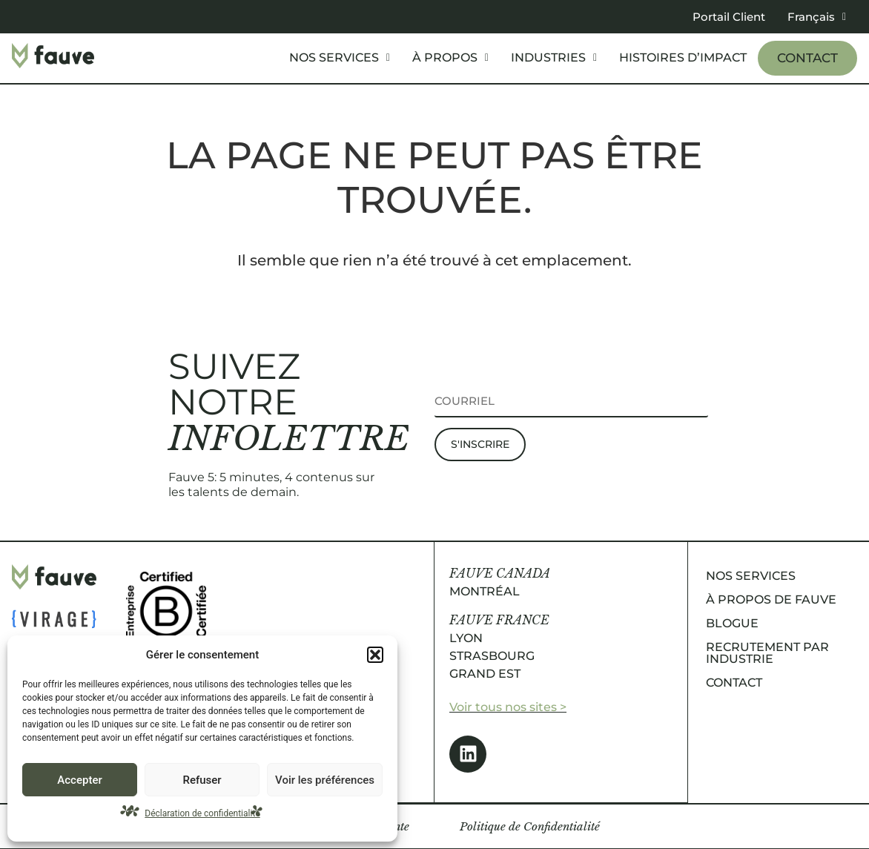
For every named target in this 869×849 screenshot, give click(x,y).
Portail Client (729, 17)
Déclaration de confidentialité (202, 813)
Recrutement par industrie (767, 653)
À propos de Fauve (771, 599)
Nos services (339, 57)
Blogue (732, 623)
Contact (807, 57)
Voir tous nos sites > (507, 707)
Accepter (79, 780)
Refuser (201, 780)
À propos (450, 57)
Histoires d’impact (683, 57)
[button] (375, 654)
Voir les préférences (324, 780)
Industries (554, 57)
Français (816, 17)
